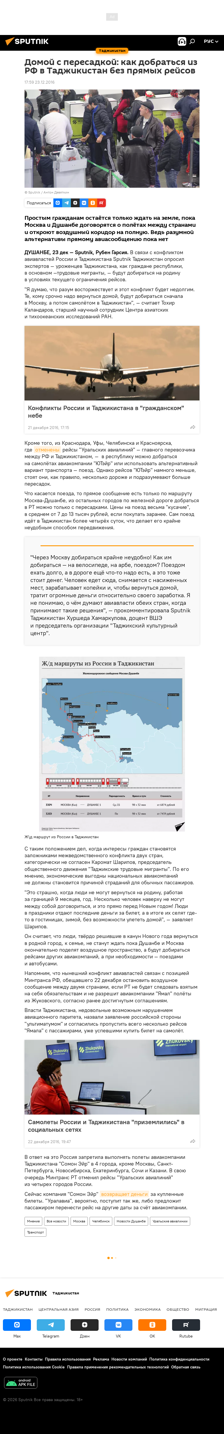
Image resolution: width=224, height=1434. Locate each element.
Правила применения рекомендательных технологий (118, 1367)
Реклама (101, 1359)
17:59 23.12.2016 (39, 82)
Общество (178, 1309)
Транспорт (35, 1232)
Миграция (206, 1309)
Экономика (147, 1309)
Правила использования (68, 1359)
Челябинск (101, 1221)
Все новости (56, 1221)
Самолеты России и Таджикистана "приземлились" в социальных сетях (106, 1125)
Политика (117, 1309)
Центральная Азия (58, 1309)
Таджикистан (18, 1309)
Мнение (33, 1221)
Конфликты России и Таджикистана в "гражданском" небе (106, 411)
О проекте (12, 1359)
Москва (79, 1221)
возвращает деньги (124, 1194)
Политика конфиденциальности (179, 1359)
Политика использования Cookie (34, 1367)
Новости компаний (129, 1359)
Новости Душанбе (131, 1221)
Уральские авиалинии (170, 1221)
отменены (47, 449)
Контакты (34, 1359)
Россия (92, 1309)
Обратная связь (185, 1367)
